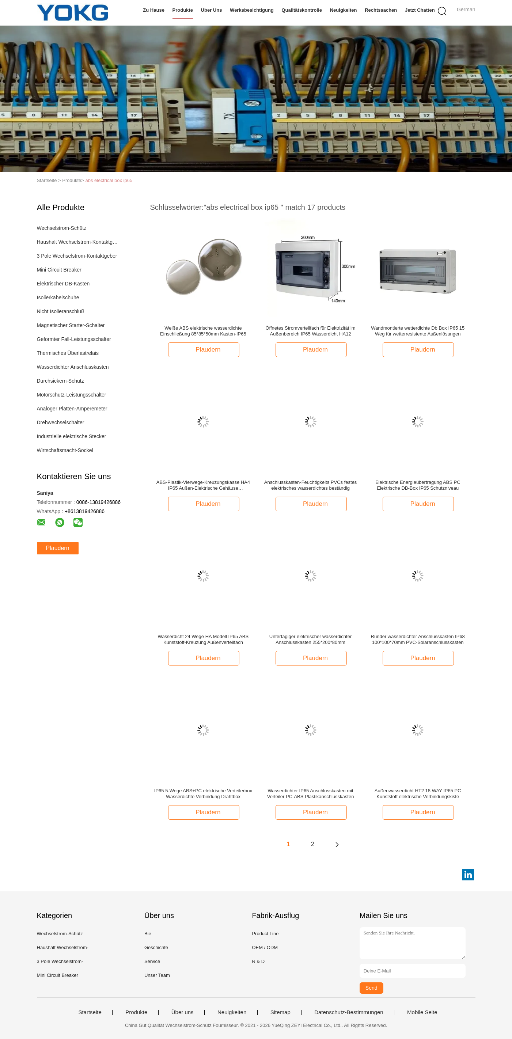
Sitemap (280, 1012)
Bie (147, 933)
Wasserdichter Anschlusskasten (73, 367)
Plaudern (57, 548)
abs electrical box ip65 (109, 180)
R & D (258, 961)
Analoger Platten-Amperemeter (72, 409)
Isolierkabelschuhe (58, 297)
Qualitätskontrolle (302, 10)
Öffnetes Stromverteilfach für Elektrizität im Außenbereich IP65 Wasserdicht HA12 (311, 331)
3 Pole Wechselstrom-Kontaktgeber (77, 256)
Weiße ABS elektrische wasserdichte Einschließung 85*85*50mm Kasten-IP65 (203, 331)
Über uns (211, 10)
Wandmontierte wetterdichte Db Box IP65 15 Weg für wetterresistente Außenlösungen (417, 331)
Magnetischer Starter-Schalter (71, 325)
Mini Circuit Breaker (59, 270)
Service (152, 961)
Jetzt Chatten (420, 10)
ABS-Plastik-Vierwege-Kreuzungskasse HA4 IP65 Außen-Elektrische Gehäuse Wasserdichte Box (203, 485)
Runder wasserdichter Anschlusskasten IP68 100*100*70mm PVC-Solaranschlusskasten (418, 639)
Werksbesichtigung (252, 10)
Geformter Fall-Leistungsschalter (74, 339)
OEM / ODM (265, 947)
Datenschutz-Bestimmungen (348, 1012)
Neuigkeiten (343, 10)
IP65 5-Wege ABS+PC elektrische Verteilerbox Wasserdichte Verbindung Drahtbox (203, 793)
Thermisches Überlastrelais (68, 353)
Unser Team (157, 975)
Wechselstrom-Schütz (62, 228)
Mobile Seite (422, 1012)
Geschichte (156, 947)
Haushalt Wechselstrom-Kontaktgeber (78, 242)
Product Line (265, 933)
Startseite (89, 1012)
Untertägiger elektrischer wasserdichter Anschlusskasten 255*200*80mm (310, 639)
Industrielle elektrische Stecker (71, 436)
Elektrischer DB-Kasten (63, 284)
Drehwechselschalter (60, 422)
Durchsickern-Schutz (60, 381)
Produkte (182, 10)
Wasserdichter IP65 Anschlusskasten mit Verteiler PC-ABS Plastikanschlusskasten (310, 793)
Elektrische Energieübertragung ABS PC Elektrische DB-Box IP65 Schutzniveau (417, 485)
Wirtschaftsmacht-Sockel (65, 450)
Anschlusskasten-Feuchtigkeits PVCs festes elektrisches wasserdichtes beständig (310, 485)
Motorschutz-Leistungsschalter (71, 395)
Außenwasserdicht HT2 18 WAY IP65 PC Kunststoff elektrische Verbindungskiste (418, 793)
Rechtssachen (381, 10)
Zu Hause (153, 10)
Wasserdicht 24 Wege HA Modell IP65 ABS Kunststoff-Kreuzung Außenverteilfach (203, 639)
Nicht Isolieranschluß (60, 311)
